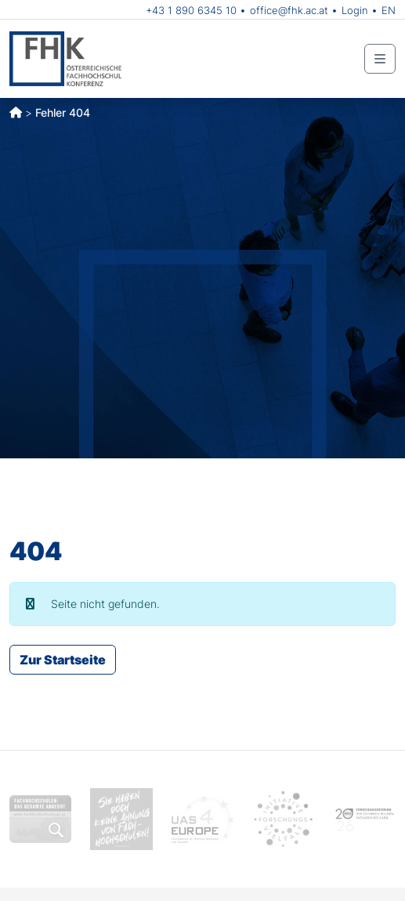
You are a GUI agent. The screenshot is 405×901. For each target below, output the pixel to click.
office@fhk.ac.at (289, 10)
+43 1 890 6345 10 (191, 10)
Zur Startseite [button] (63, 660)
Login (355, 10)
